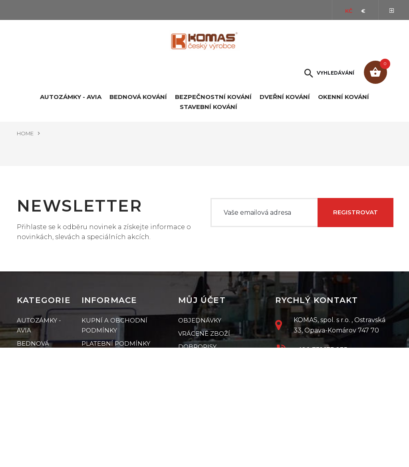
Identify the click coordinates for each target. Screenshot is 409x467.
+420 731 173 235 (320, 349)
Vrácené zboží (204, 333)
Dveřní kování (285, 97)
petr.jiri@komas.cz (328, 368)
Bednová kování (138, 97)
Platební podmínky (115, 343)
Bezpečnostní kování (213, 97)
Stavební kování (208, 107)
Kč (348, 11)
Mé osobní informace (217, 373)
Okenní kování (343, 97)
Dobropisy (197, 346)
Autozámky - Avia (70, 97)
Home (25, 133)
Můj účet (202, 300)
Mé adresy (196, 360)
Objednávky (199, 320)
